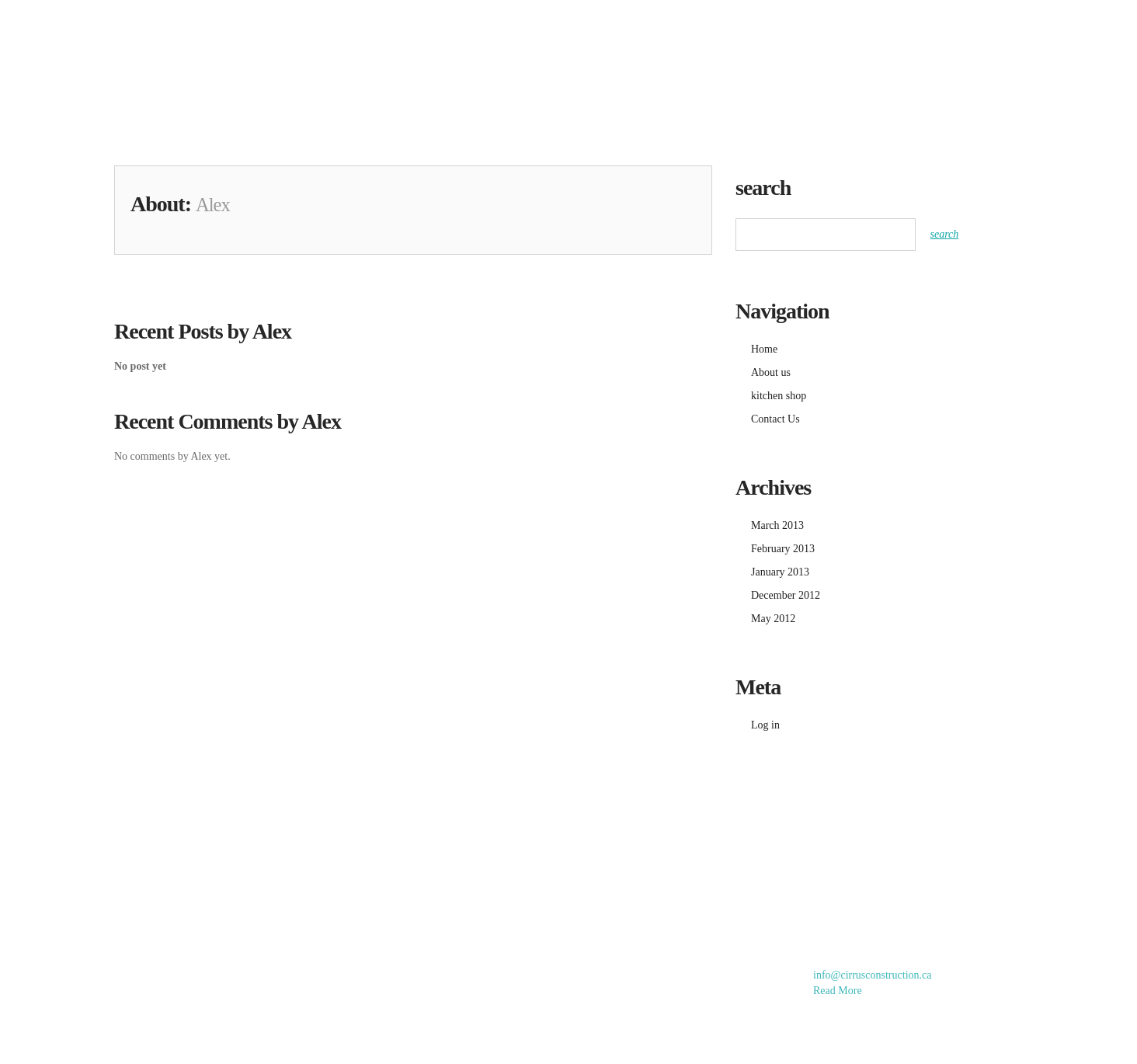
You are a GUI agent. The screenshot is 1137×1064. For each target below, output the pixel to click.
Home (593, 30)
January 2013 (780, 572)
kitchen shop (782, 30)
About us (890, 30)
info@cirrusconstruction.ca (872, 975)
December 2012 (785, 595)
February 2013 (783, 549)
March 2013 (777, 525)
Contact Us (992, 30)
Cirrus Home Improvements (206, 45)
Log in (765, 725)
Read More (837, 990)
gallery (677, 30)
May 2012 (773, 618)
